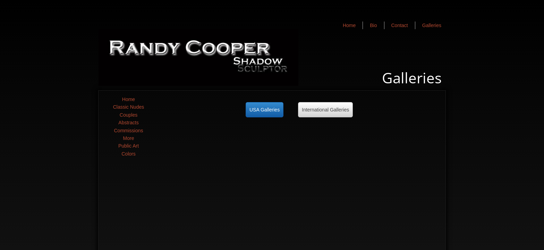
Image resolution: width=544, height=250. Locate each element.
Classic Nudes (128, 107)
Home (128, 99)
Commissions (128, 130)
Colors (128, 154)
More (128, 138)
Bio (373, 25)
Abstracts (128, 122)
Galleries (431, 25)
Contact (399, 25)
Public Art (128, 146)
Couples (128, 115)
